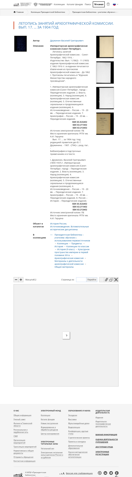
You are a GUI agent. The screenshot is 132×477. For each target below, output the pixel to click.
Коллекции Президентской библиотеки (48, 12)
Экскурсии (72, 415)
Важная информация (106, 434)
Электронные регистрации (102, 453)
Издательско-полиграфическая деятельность (103, 424)
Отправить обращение (23, 457)
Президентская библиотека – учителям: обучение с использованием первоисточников (72, 237)
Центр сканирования (50, 433)
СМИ (16, 436)
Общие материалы (64, 266)
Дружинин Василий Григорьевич (67, 40)
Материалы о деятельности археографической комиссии (69, 262)
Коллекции (59, 4)
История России (58, 223)
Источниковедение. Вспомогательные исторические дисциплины (69, 228)
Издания (99, 417)
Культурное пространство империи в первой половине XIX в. (72, 252)
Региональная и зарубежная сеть (21, 430)
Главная (20, 12)
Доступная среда (104, 447)
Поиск (88, 4)
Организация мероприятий (19, 441)
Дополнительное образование (75, 446)
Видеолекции (74, 427)
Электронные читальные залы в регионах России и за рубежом (52, 455)
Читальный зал (47, 448)
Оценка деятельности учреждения (107, 440)
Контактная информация (24, 461)
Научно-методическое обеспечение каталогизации (78, 454)
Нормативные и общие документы (24, 451)
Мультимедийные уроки (78, 423)
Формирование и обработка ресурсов (49, 428)
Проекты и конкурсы (77, 441)
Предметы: (76, 243)
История (59, 246)
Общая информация (22, 415)
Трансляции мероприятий (25, 446)
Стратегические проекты (79, 437)
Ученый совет (20, 419)
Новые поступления (49, 423)
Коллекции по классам (77, 246)
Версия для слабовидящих (79, 473)
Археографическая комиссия (69, 258)
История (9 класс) (66, 249)
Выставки (72, 419)
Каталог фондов (75, 4)
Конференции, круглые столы (78, 432)
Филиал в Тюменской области (23, 424)
